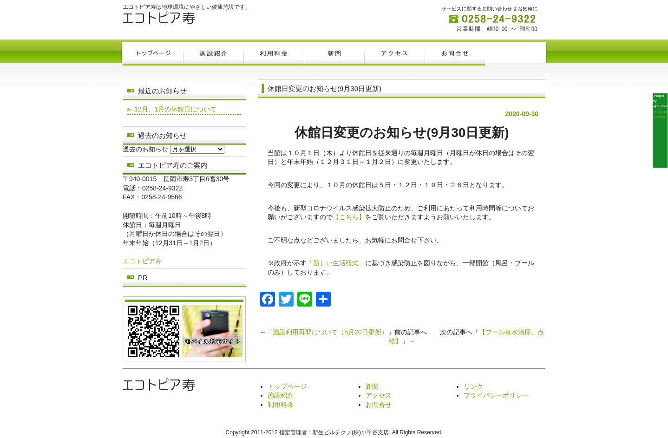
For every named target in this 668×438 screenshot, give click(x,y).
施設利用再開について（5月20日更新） (330, 332)
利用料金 (281, 404)
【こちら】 (349, 217)
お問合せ (379, 404)
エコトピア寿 (142, 261)
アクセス (379, 395)
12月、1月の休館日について (175, 109)
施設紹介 (281, 395)
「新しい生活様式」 (336, 263)
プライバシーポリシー (496, 395)
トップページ (287, 386)
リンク (473, 386)
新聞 (372, 386)
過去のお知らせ (145, 149)
